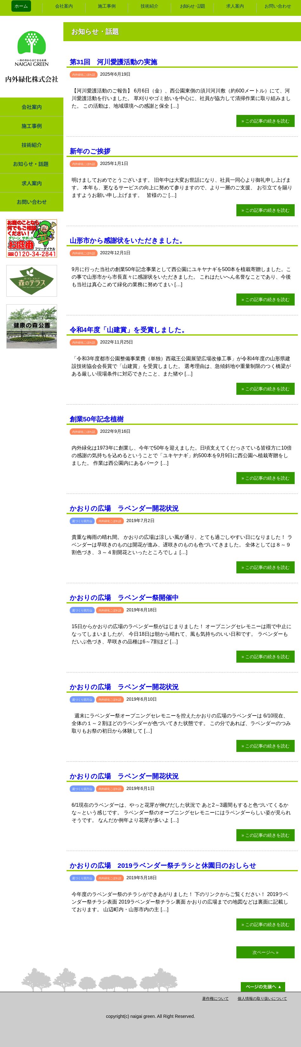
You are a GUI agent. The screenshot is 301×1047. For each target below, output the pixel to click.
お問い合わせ (278, 6)
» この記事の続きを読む (265, 120)
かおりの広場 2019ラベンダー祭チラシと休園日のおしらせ (163, 865)
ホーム (21, 6)
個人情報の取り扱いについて (262, 998)
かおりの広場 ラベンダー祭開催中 (124, 597)
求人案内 (235, 6)
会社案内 (64, 6)
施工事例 (107, 6)
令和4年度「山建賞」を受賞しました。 (129, 329)
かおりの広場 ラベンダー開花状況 (124, 508)
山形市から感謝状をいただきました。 (128, 240)
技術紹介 (149, 6)
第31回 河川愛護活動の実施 (113, 62)
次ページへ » (266, 952)
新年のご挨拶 (90, 151)
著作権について (215, 998)
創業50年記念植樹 (97, 419)
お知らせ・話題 (192, 6)
